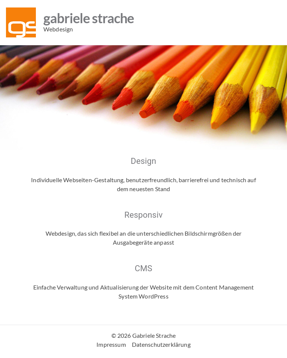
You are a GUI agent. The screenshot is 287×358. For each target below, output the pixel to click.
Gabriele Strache (88, 18)
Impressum (111, 344)
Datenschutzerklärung (161, 344)
